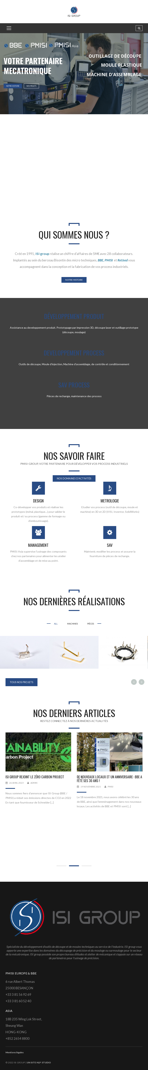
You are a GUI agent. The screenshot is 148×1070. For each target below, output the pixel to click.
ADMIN (105, 782)
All (56, 623)
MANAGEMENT (38, 545)
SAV (110, 545)
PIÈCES (90, 623)
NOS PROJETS (31, 86)
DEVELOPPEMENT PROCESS (74, 352)
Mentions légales (15, 1052)
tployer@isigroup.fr (42, 782)
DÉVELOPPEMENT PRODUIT (74, 316)
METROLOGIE (110, 501)
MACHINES (72, 623)
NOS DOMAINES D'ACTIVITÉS (74, 478)
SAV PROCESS (74, 384)
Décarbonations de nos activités (29, 776)
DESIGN (38, 501)
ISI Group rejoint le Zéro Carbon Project (106, 776)
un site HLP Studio (39, 1062)
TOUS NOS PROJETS (21, 682)
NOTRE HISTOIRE (12, 86)
